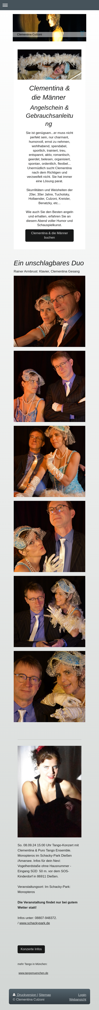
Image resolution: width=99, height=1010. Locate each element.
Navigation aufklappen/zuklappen (49, 5)
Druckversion (25, 995)
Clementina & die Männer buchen (49, 235)
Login (82, 995)
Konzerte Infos (31, 949)
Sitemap (45, 995)
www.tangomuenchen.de (33, 973)
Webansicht (77, 999)
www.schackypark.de (34, 923)
